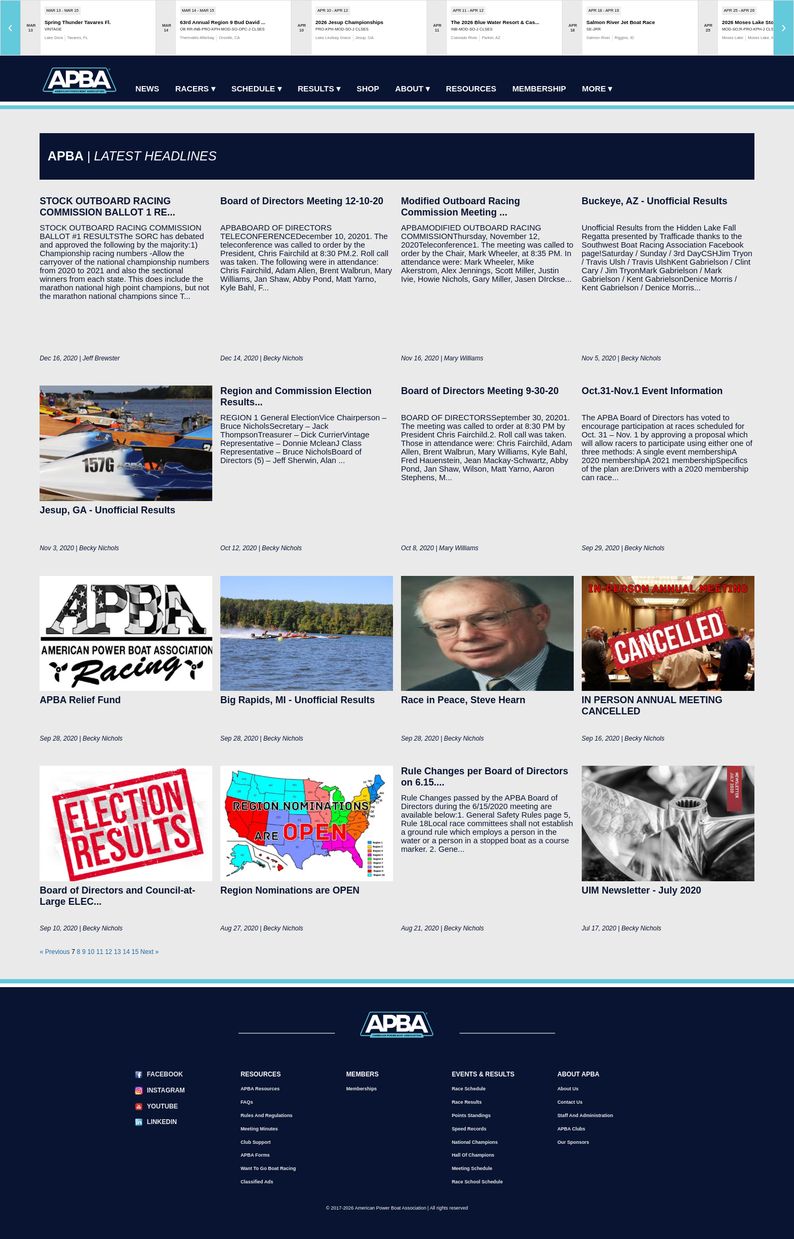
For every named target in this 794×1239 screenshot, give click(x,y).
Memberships (361, 1088)
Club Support (256, 1142)
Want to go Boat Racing (268, 1168)
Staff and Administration (585, 1115)
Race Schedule (468, 1088)
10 (90, 952)
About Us (568, 1088)
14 (126, 952)
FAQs (247, 1102)
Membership (539, 88)
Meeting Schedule (472, 1168)
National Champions (475, 1142)
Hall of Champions (473, 1155)
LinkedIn (162, 1122)
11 (99, 952)
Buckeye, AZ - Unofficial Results (655, 201)
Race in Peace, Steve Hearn (463, 700)
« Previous (55, 952)
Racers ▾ (195, 88)
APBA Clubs (571, 1129)
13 (117, 952)
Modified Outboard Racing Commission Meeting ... (460, 207)
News (147, 88)
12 (108, 952)
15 (135, 952)
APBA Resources (260, 1088)
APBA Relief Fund (80, 700)
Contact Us (569, 1102)
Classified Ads (257, 1181)
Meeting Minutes (259, 1129)
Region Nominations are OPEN (289, 890)
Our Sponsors (573, 1142)
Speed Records (469, 1129)
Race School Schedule (477, 1181)
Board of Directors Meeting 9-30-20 (480, 391)
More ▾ (597, 88)
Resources (471, 88)
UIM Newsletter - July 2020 (642, 890)
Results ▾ (319, 88)
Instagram (166, 1090)
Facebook (165, 1074)
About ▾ (412, 88)
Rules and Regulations (266, 1115)
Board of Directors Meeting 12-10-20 (301, 201)
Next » (150, 952)
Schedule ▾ (257, 88)
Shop (368, 88)
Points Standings (471, 1115)
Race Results (467, 1102)
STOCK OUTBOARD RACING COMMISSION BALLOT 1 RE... (107, 207)
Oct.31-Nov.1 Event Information (652, 391)
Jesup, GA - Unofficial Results (107, 510)
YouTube (162, 1106)
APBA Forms (255, 1155)
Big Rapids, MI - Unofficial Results (297, 700)
